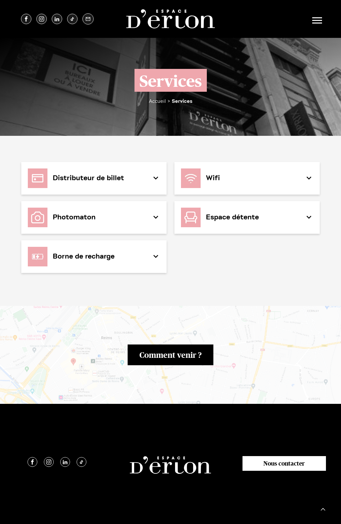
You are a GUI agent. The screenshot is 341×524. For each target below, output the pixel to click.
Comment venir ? (170, 354)
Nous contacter (284, 463)
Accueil (157, 101)
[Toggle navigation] (316, 19)
